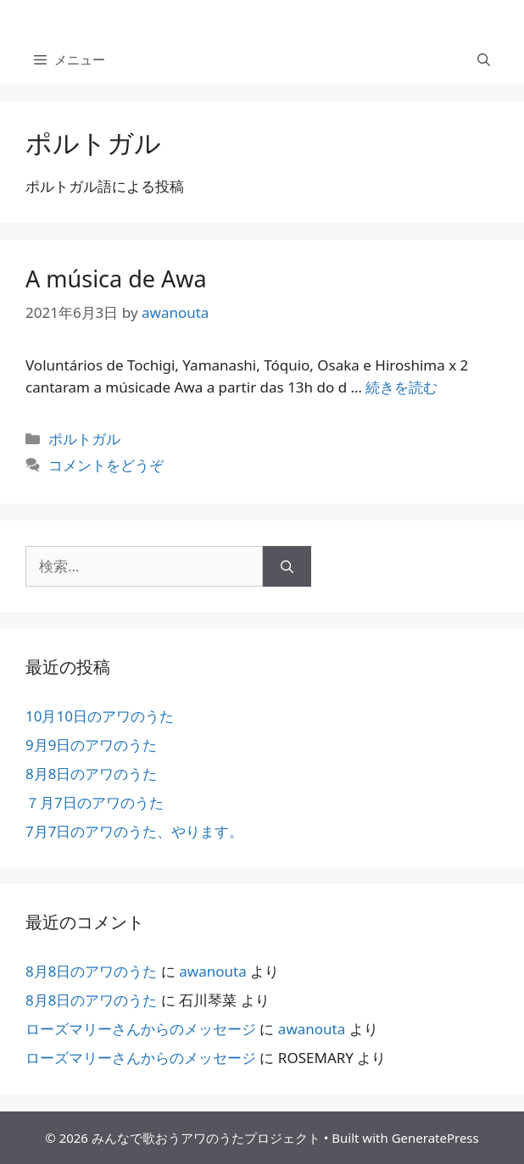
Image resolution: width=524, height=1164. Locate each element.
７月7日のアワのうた (94, 802)
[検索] (287, 566)
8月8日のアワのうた (91, 773)
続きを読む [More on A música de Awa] (401, 387)
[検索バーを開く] (483, 59)
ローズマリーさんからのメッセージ (140, 1029)
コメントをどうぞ (106, 465)
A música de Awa (116, 278)
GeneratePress (435, 1137)
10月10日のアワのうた (99, 716)
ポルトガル (84, 438)
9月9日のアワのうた (91, 745)
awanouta (212, 971)
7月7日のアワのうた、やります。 (134, 831)
